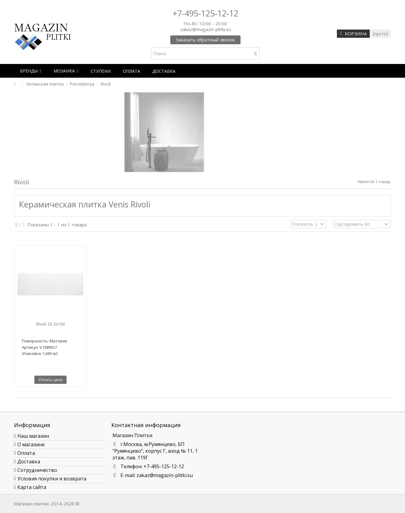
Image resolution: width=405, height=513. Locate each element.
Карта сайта (31, 487)
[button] (30, 71)
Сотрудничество (37, 470)
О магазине (31, 444)
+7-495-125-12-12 (205, 13)
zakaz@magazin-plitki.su (165, 475)
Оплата (26, 453)
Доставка (28, 461)
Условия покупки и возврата (51, 478)
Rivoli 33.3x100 (50, 324)
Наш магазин (33, 435)
